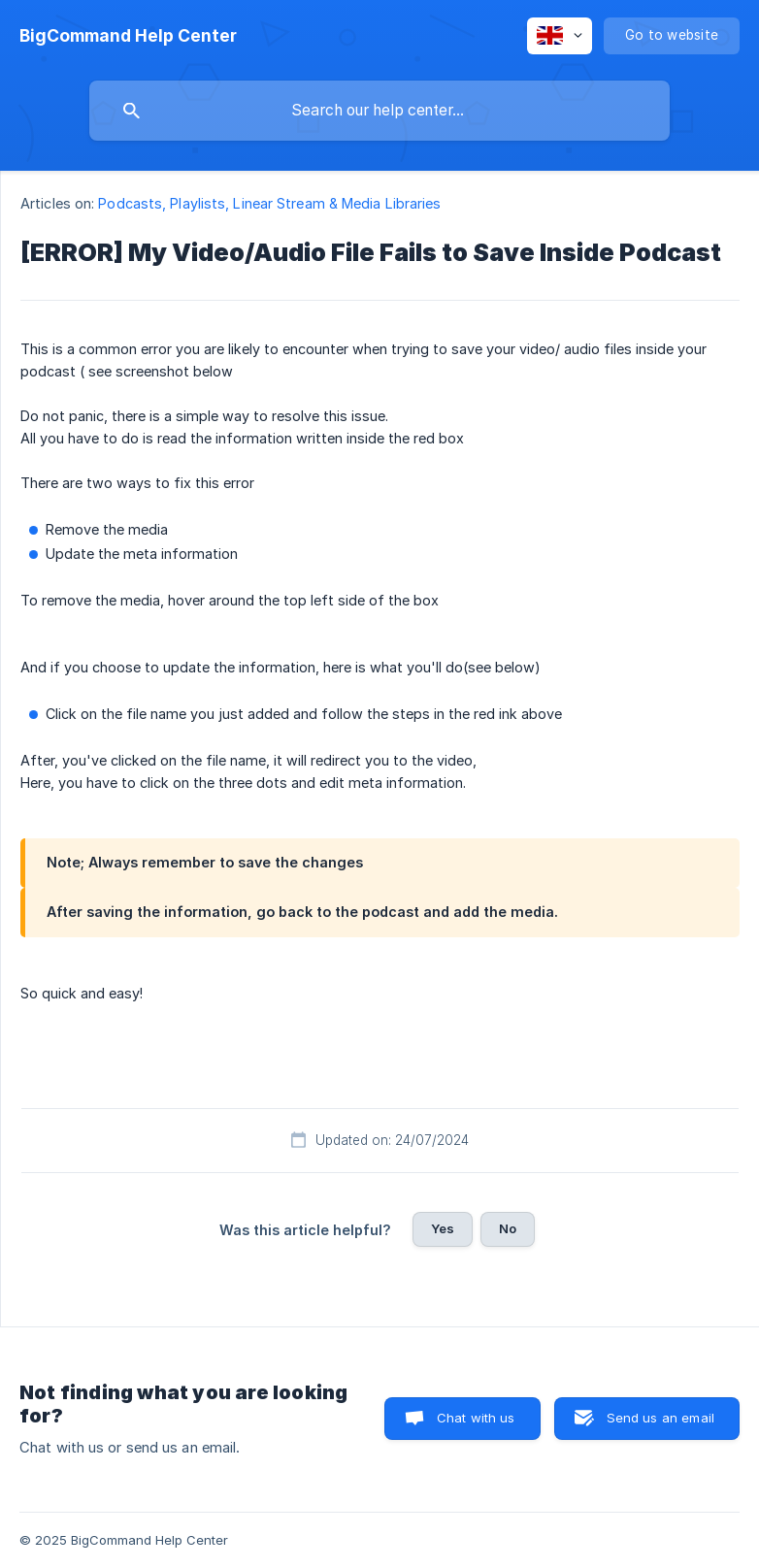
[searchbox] (379, 111)
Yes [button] (442, 1228)
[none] (128, 35)
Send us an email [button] (660, 1417)
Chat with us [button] (476, 1417)
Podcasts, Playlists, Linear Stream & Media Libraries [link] (269, 203)
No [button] (507, 1228)
